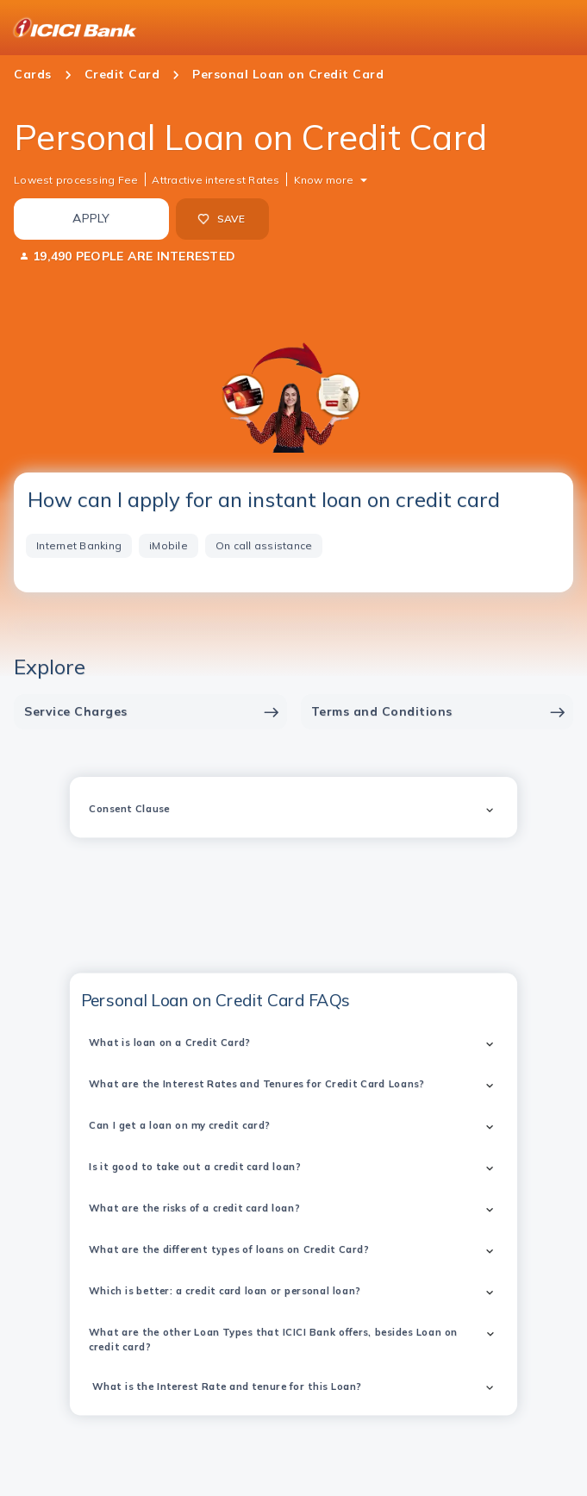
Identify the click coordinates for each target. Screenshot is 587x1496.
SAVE (221, 219)
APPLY (90, 218)
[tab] (79, 546)
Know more (323, 179)
